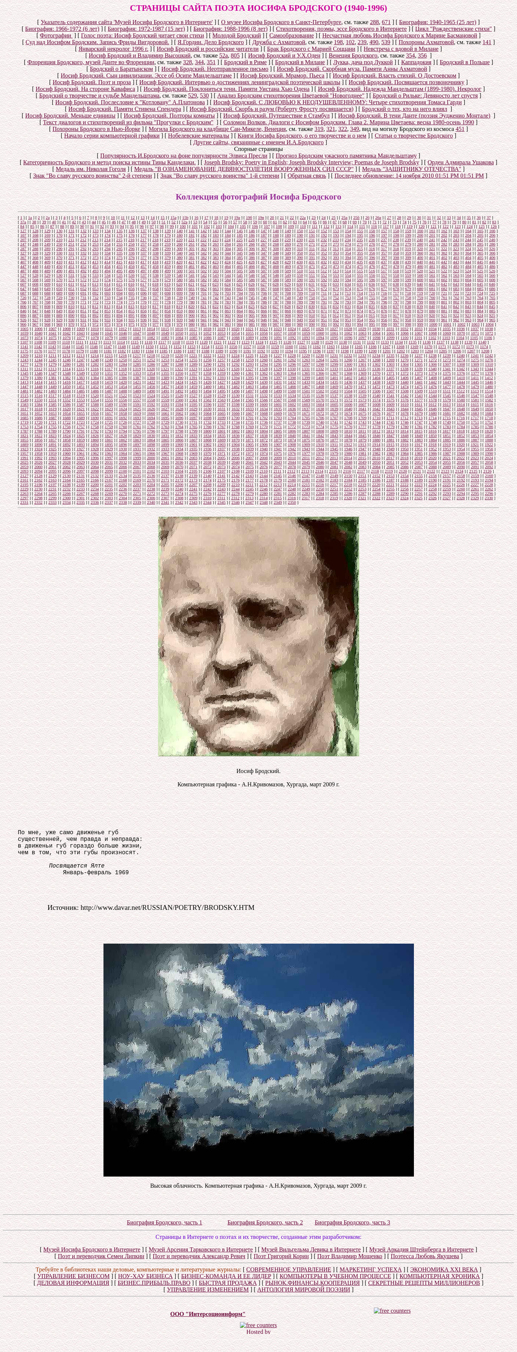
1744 (376, 422)
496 (131, 271)
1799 (193, 431)
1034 (432, 328)
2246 (264, 489)
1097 (362, 337)
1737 (278, 422)
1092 (292, 337)
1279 (52, 364)
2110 (264, 471)
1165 (359, 346)
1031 (390, 328)
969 (59, 324)
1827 (109, 435)
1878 (348, 440)
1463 (250, 386)
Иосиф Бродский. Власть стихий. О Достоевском (394, 75)
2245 (250, 489)
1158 (261, 346)
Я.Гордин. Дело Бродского (211, 42)
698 (168, 293)
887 (35, 315)
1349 (80, 373)
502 (204, 271)
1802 (235, 431)
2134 (123, 475)
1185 (163, 351)
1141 (24, 346)
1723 (80, 422)
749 (300, 297)
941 (204, 320)
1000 (433, 324)
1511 (447, 391)
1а (30, 217)
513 (336, 271)
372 (83, 257)
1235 (390, 355)
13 (143, 217)
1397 (278, 377)
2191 (447, 480)
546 (252, 275)
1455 (137, 386)
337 (144, 253)
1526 (179, 395)
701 (204, 293)
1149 (136, 346)
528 (35, 275)
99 (171, 226)
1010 (94, 328)
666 (252, 288)
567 (23, 279)
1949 (390, 449)
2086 (405, 466)
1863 (137, 440)
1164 (344, 346)
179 (168, 235)
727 (35, 297)
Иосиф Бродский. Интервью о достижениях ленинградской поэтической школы (239, 82)
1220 (179, 355)
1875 (306, 440)
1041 (52, 333)
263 (216, 244)
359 (408, 253)
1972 (235, 453)
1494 (207, 391)
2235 (109, 489)
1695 (165, 417)
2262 (489, 489)
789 (300, 302)
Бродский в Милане (300, 62)
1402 (348, 377)
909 (300, 315)
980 (191, 324)
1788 (38, 431)
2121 (417, 471)
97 (152, 226)
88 (62, 226)
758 (408, 297)
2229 (24, 489)
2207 (193, 484)
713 (348, 293)
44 (94, 222)
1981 (362, 453)
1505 (362, 391)
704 (240, 293)
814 (119, 306)
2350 (292, 502)
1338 (404, 368)
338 (155, 253)
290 (59, 248)
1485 (80, 391)
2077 (278, 466)
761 (444, 297)
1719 (24, 422)
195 (360, 235)
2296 (489, 493)
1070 (461, 333)
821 (203, 306)
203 (456, 235)
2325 (418, 498)
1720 (38, 422)
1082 (151, 337)
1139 (468, 342)
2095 (52, 471)
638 (396, 284)
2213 (278, 484)
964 (480, 320)
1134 (399, 342)
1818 (461, 431)
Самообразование (291, 35)
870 (312, 311)
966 (23, 324)
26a (378, 217)
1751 (475, 422)
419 (167, 262)
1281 (80, 364)
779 (180, 302)
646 (492, 284)
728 (47, 297)
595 (360, 279)
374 (107, 257)
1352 (123, 373)
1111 (79, 342)
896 (144, 315)
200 (420, 235)
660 (180, 288)
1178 (66, 351)
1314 (66, 368)
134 (107, 230)
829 (300, 306)
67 (335, 222)
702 (216, 293)
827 (276, 306)
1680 (433, 413)
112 (326, 226)
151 (312, 230)
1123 (245, 342)
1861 (109, 440)
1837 (250, 435)
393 (336, 257)
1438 (376, 382)
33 (449, 217)
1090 (264, 337)
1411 (475, 377)
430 (300, 262)
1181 (108, 351)
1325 (221, 368)
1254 (179, 360)
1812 (376, 431)
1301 (362, 364)
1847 (390, 435)
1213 (80, 355)
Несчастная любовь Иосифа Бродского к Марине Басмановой (399, 35)
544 (228, 275)
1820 (489, 431)
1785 (475, 426)
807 (35, 306)
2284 (320, 493)
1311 (24, 368)
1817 (446, 431)
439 (408, 262)
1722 (66, 422)
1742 (348, 422)
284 (468, 244)
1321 (165, 368)
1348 (66, 373)
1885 (447, 440)
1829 (137, 435)
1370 (376, 373)
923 (468, 315)
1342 (461, 368)
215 (119, 239)
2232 (66, 489)
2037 (193, 462)
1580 (461, 400)
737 (155, 297)
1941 (278, 449)
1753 (24, 426)
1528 (207, 395)
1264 (320, 360)
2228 (489, 484)
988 (288, 324)
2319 (334, 498)
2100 (123, 471)
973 (107, 324)
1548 (489, 395)
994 (360, 324)
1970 (207, 453)
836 (384, 306)
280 (420, 244)
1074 (38, 337)
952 (336, 320)
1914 (376, 444)
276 (372, 244)
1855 (24, 440)
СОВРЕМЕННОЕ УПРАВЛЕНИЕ (288, 1284)
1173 (470, 346)
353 (336, 253)
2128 (38, 475)
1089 (250, 337)
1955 (475, 449)
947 (276, 320)
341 (191, 253)
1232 (348, 355)
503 (216, 271)
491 (71, 271)
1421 (137, 382)
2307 (165, 498)
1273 (447, 360)
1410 (461, 377)
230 (300, 239)
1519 (80, 395)
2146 (292, 475)
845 (492, 306)
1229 (306, 355)
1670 (292, 413)
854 (119, 311)
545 (240, 275)
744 (240, 297)
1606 (348, 404)
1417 (80, 382)
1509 (419, 391)
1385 (109, 377)
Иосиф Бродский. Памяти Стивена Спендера (124, 109)
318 (396, 248)
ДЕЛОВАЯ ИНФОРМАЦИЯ (73, 1298)
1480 (489, 386)
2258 (433, 489)
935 (131, 320)
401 (432, 257)
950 (312, 320)
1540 (376, 395)
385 (240, 257)
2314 (264, 498)
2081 (334, 466)
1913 (362, 444)
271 (312, 244)
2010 (292, 457)
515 (360, 271)
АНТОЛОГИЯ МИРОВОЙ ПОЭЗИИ (303, 1304)
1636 (292, 409)
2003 (193, 457)
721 (444, 293)
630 (300, 284)
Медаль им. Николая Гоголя (91, 169)
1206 (457, 351)
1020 (235, 328)
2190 (433, 480)
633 (336, 284)
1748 (433, 422)
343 (216, 253)
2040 (235, 462)
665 (240, 288)
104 (231, 226)
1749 (447, 422)
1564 (235, 400)
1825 (80, 435)
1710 (376, 417)
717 (396, 293)
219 (167, 239)
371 (71, 257)
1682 (461, 413)
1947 (362, 449)
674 (348, 288)
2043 (278, 462)
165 (480, 230)
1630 (207, 409)
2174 (207, 480)
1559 (165, 400)
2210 (235, 484)
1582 (489, 400)
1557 (137, 400)
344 (199, 62)
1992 (38, 457)
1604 (320, 404)
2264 (38, 493)
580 (180, 279)
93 (112, 226)
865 (252, 311)
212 (83, 239)
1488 (123, 391)
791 (324, 302)
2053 (419, 462)
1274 (461, 360)
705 (252, 293)
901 (204, 315)
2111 (277, 471)
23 (314, 217)
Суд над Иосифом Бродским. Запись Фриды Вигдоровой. (97, 42)
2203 (137, 484)
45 (104, 222)
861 (204, 311)
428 (276, 262)
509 (288, 271)
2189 (419, 480)
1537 (334, 395)
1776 (348, 426)
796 (384, 302)
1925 (52, 449)
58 (245, 222)
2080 (320, 466)
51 (163, 222)
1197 (331, 351)
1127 (301, 342)
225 (240, 239)
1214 (94, 355)
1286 (151, 364)
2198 (66, 484)
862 (216, 311)
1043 (80, 333)
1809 (334, 431)
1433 (306, 382)
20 (272, 217)
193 (336, 235)
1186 (178, 351)
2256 (405, 489)
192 (324, 235)
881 (444, 311)
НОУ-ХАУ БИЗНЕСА (145, 1291)
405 (480, 257)
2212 (264, 484)
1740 (320, 422)
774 (119, 302)
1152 (178, 346)
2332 (38, 502)
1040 (38, 333)
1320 (151, 368)
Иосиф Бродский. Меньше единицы (70, 115)
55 (215, 222)
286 (492, 244)
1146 (94, 346)
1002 (461, 324)
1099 (390, 337)
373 (95, 257)
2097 (80, 471)
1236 (404, 355)
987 (276, 324)
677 (384, 288)
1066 (405, 333)
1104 (460, 337)
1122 (231, 342)
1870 (235, 440)
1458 (179, 386)
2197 (52, 484)
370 (59, 257)
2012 (320, 457)
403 (456, 257)
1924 (38, 449)
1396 (264, 377)
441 (432, 262)
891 (83, 315)
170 (59, 235)
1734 (235, 422)
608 (35, 284)
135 (119, 230)
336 (131, 253)
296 (131, 248)
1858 (66, 440)
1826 (94, 435)
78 (444, 222)
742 (216, 297)
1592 (151, 404)
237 (384, 239)
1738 (292, 422)
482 (444, 266)
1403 (362, 377)
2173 (193, 480)
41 (64, 222)
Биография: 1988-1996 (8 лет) (230, 29)
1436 (348, 382)
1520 (94, 395)
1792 (94, 431)
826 (264, 306)
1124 (260, 342)
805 (235, 55)
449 (47, 266)
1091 (278, 337)
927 (35, 320)
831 (324, 306)
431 (312, 262)
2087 (419, 466)
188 (276, 235)
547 (264, 275)
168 (35, 235)
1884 (433, 440)
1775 (334, 426)
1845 (362, 435)
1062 (348, 333)
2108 (235, 471)
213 (95, 239)
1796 (151, 431)
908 (288, 315)
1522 (123, 395)
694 (119, 293)
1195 (303, 351)
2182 (320, 480)
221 (191, 239)
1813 (390, 431)
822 (216, 306)
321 (330, 129)
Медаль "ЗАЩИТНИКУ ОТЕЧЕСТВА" (411, 169)
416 (131, 262)
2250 (320, 489)
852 (95, 311)
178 (155, 235)
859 (180, 311)
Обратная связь (306, 175)
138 (155, 230)
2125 (473, 471)
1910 (320, 444)
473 (336, 266)
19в (261, 217)
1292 (235, 364)
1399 (306, 377)
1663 (193, 413)
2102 (151, 471)
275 (360, 244)
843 (468, 306)
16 (196, 217)
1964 (123, 453)
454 (107, 266)
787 (276, 302)
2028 (66, 462)
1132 (371, 342)
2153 (390, 475)
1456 (151, 386)
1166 (373, 346)
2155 (419, 475)
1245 (52, 360)
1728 (151, 422)
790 (312, 302)
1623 (109, 409)
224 (227, 239)
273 (336, 244)
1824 (66, 435)
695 (131, 293)
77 (434, 222)
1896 (123, 444)
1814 (404, 431)
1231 (334, 355)
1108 (38, 342)
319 (319, 129)
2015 (362, 457)
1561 (193, 400)
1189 (219, 351)
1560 (179, 400)
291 (71, 248)
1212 (66, 355)
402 (444, 257)
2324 (404, 498)
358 (396, 253)
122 (445, 226)
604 (468, 279)
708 (288, 293)
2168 (123, 480)
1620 (66, 409)
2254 (376, 489)
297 (144, 248)
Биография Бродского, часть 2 (265, 1237)
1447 (24, 386)
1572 (348, 400)
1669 (278, 413)
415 (119, 262)
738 (168, 297)
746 (264, 297)
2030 (94, 462)
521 (432, 271)
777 (155, 302)
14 (153, 217)
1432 (292, 382)
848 (47, 311)
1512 (461, 391)
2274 (179, 493)
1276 (489, 360)
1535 (306, 395)
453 (95, 266)
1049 (165, 333)
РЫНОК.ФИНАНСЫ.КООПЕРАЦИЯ (312, 1298)
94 (122, 226)
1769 (250, 426)
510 (300, 271)
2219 (362, 484)
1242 (489, 355)
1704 (292, 417)
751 (324, 297)
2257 (419, 489)
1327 (250, 368)
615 (119, 284)
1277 (24, 364)
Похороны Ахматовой (426, 42)
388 (276, 257)
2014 (348, 457)
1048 (151, 333)
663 (216, 288)
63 (295, 222)
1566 (264, 400)
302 (204, 248)
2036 (179, 462)
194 (348, 235)
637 (384, 284)
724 (480, 293)
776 (144, 302)
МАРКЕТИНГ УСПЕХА (371, 1284)
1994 (66, 457)
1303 (390, 364)
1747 (419, 422)
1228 (291, 355)
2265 (52, 493)
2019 (418, 457)
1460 (207, 386)
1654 (66, 413)
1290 (207, 364)
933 (107, 320)
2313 (250, 498)
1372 (405, 373)
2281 (278, 493)
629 (287, 284)
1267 (362, 360)
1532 (264, 395)
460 (180, 266)
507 (264, 271)
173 (95, 235)
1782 (433, 426)
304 (228, 248)
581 (191, 279)
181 (191, 235)
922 (456, 315)
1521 (109, 395)
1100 (405, 337)
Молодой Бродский (237, 35)
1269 (390, 360)
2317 (306, 498)
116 (374, 226)
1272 (433, 360)
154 (348, 230)
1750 (461, 422)
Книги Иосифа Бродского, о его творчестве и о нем (302, 135)
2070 (179, 466)
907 (276, 315)
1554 (94, 400)
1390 (179, 377)
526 (492, 271)
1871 (250, 440)
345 (240, 253)
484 (468, 266)
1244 (38, 360)
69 (355, 222)
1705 (306, 417)
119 (409, 226)
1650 (489, 409)
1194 (289, 351)
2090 (461, 466)
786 (264, 302)
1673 (334, 413)
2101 (137, 471)
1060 (320, 333)
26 (367, 217)
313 (336, 248)
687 (23, 293)
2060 (38, 466)
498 (155, 271)
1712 (404, 417)
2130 (66, 475)
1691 (109, 417)
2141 (221, 475)
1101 (418, 337)
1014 (151, 328)
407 (23, 262)
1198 (344, 351)
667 (264, 288)
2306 (151, 498)
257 (144, 244)
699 (180, 293)
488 (35, 271)
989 (300, 324)
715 (372, 293)
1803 (250, 431)
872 (336, 311)
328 (187, 62)
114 (350, 226)
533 (95, 275)
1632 (235, 409)
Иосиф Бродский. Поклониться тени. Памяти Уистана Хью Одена (227, 89)
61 (275, 222)
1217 (137, 355)
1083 (165, 337)
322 (342, 129)
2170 (151, 480)
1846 (376, 435)
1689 (80, 417)
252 (83, 244)
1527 (193, 395)
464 (228, 266)
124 (470, 226)
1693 (137, 417)
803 (468, 302)
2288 (376, 493)
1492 (179, 391)
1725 (109, 422)
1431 (278, 382)
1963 (109, 453)
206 (492, 235)
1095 (334, 337)
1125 (273, 342)
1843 (334, 435)
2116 (347, 471)
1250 (123, 360)
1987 (447, 453)
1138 (454, 342)
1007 (52, 328)
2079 (306, 466)
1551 (52, 400)
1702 (264, 417)
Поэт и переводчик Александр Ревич (199, 1271)
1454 (123, 386)
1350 (94, 373)
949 (300, 320)
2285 (334, 493)
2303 (109, 498)
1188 (205, 351)
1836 (235, 435)
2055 (447, 462)
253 (95, 244)
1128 (315, 342)
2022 (461, 457)
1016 (179, 328)
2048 (348, 462)
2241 (193, 489)
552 (324, 275)
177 (144, 235)
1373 (419, 373)
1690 (94, 417)
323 (456, 248)
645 (480, 284)
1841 (306, 435)
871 (324, 311)
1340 (432, 368)
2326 (432, 498)
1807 (306, 431)
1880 (376, 440)
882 (456, 311)
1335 (362, 368)
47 (124, 222)
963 (468, 320)
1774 (320, 426)
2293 (447, 493)
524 (468, 271)
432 (324, 262)
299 (168, 248)
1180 (94, 351)
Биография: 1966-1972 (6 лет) (62, 29)
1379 (24, 377)
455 (119, 266)
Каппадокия (416, 62)
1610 (405, 404)
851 (83, 311)
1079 (109, 337)
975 (131, 324)
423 (216, 262)
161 (432, 230)
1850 (433, 435)
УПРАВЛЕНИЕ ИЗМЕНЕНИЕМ (208, 1304)
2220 (376, 484)
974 (119, 324)
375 (119, 257)
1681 (447, 413)
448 (35, 266)
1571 (334, 400)
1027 (334, 328)
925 (492, 315)
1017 (193, 328)
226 (251, 239)
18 (216, 217)
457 (144, 266)
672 (324, 288)
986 (264, 324)
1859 (80, 440)
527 (23, 275)
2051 (390, 462)
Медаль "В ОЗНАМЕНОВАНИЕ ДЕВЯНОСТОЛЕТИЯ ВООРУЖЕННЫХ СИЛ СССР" (244, 169)
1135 (413, 342)
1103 (446, 337)
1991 (24, 457)
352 (324, 253)
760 (432, 297)
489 (47, 271)
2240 (179, 489)
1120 (204, 342)
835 (372, 306)
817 (155, 306)
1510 (433, 391)
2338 (123, 502)
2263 (24, 493)
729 (59, 297)
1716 (461, 417)
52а (223, 55)
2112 (291, 471)
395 (360, 257)
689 (59, 293)
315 (360, 248)
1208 (485, 351)
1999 (137, 457)
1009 (80, 328)
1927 (80, 449)
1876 (320, 440)
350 (300, 253)
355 (360, 253)
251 (71, 244)
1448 (38, 386)
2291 (419, 493)
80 (464, 222)
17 (206, 217)
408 (35, 262)
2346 (235, 502)
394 (348, 257)
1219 (165, 355)
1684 (489, 413)
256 (131, 244)
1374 (433, 373)
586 (252, 279)
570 (59, 279)
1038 (489, 328)
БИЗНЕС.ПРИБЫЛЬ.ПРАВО (154, 1298)
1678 (405, 413)
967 (35, 324)
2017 (390, 457)
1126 (287, 342)
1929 (109, 449)
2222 (404, 484)
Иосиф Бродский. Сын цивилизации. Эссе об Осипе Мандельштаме (146, 75)
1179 (80, 351)
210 (59, 239)
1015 (165, 328)
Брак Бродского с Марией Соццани (311, 49)
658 (155, 288)
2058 (489, 462)
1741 (334, 422)
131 (71, 230)
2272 (151, 493)
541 (191, 275)
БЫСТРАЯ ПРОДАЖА (228, 1298)
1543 (419, 395)
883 (468, 311)
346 (252, 253)
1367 (334, 373)
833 (348, 306)
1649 (475, 409)
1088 (235, 337)
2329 (475, 498)
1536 (320, 395)
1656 (94, 413)
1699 (221, 417)
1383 (80, 377)
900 (191, 315)
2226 (461, 484)
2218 (348, 484)
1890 (38, 444)
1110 (66, 342)
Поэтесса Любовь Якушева (425, 1271)
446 (492, 262)
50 (154, 222)
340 (180, 253)
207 (23, 239)
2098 (94, 471)
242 (444, 239)
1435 (334, 382)
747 (276, 297)
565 (480, 275)
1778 (376, 426)
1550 (38, 400)
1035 (446, 328)
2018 (404, 457)
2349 (278, 502)
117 (386, 226)
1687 (52, 417)
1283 (109, 364)
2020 (432, 457)
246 (492, 239)
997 (396, 324)
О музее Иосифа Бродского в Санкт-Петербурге (281, 22)
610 (59, 284)
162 (444, 230)
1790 (66, 431)
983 (228, 324)
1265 (334, 360)
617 (143, 284)
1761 (137, 426)
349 (354, 129)
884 (480, 311)
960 (432, 320)
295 (119, 248)
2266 (66, 493)
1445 (475, 382)
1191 (247, 351)
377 (144, 257)
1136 (426, 342)
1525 (165, 395)
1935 (193, 449)
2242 (207, 489)
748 (288, 297)
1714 (432, 417)
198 (338, 42)
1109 (52, 342)
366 (492, 253)
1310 (489, 364)
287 (23, 248)
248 (35, 244)
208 (35, 239)
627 (264, 284)
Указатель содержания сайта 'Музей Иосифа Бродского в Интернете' (127, 22)
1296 (292, 364)
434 (348, 262)
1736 (264, 422)
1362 (264, 373)
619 (167, 284)
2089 (447, 466)
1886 (461, 440)
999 (420, 324)
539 (385, 42)
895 (131, 315)
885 (492, 311)
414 (107, 262)
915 (372, 315)
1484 (66, 391)
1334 (348, 368)
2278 (235, 493)
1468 (320, 386)
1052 (207, 333)
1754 (38, 426)
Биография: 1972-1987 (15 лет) (146, 29)
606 (492, 279)
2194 (489, 480)
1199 (359, 351)
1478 (461, 386)
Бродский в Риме (245, 62)
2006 (235, 457)
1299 (334, 364)
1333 (334, 368)
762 (456, 297)
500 (180, 271)
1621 (80, 409)
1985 (419, 453)
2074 (235, 466)
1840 (292, 435)
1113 (107, 342)
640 (420, 284)
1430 (264, 382)
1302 (376, 364)
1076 (66, 337)
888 (47, 315)
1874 (292, 440)
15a (174, 217)
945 (252, 320)
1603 (306, 404)
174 (107, 235)
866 (264, 311)
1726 (123, 422)
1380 (38, 377)
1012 (123, 328)
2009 (278, 457)
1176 (38, 351)
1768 (235, 426)
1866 (179, 440)
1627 (165, 409)
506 (252, 271)
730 (71, 297)
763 (468, 297)
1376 (461, 373)
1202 (400, 351)
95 (132, 226)
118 (398, 226)
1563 (221, 400)
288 (374, 22)
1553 (80, 400)
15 (163, 217)
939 (180, 320)
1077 (80, 337)
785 (252, 302)
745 (252, 297)
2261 (475, 489)
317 (384, 248)
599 (408, 279)
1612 (432, 404)
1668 (264, 413)
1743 (362, 422)
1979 (334, 453)
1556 (123, 400)
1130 (343, 342)
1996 (94, 457)
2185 (362, 480)
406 (492, 257)
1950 (405, 449)
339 (168, 253)
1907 (278, 444)
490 (373, 42)
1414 (38, 382)
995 (372, 324)
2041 (250, 462)
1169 (414, 346)
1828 (123, 435)
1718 (489, 417)
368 (35, 257)
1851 (447, 435)
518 (396, 271)
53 (195, 222)
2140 (207, 475)
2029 (80, 462)
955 (372, 320)
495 (119, 271)
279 (408, 244)
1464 (264, 386)
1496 (235, 391)
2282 (292, 493)
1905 (250, 444)
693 (107, 293)
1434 (320, 382)
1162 (317, 346)
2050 (376, 462)
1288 (179, 364)
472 (324, 266)
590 (300, 279)
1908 (292, 444)
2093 (24, 471)
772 (95, 302)
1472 (376, 386)
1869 (221, 440)
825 (251, 306)
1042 (66, 333)
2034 (151, 462)
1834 (207, 435)
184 (228, 235)
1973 (250, 453)
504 (228, 271)
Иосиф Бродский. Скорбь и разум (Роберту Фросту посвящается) (271, 109)
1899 (165, 444)
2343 (193, 502)
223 (216, 239)
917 (396, 315)
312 (324, 248)
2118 (375, 471)
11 (123, 217)
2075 (250, 466)
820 (191, 306)
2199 (80, 484)
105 (243, 226)
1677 (390, 413)
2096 (66, 471)
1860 (94, 440)
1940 (264, 449)
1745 (390, 422)
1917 (418, 444)
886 (23, 315)
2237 (137, 489)
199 (408, 235)
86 (42, 226)
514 (348, 271)
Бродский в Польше (465, 62)
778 (168, 302)
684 (468, 288)
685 (480, 288)
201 (432, 235)
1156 (233, 346)
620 (180, 284)
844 (480, 306)
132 (83, 230)
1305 (419, 364)
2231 (52, 489)
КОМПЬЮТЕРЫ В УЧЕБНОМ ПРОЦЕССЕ (335, 1291)
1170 (428, 346)
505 (240, 271)
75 (414, 222)
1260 (264, 360)
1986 (433, 453)
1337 (390, 368)
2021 (446, 457)
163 (456, 230)
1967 (165, 453)
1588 (94, 404)
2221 (390, 484)
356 (422, 55)
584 (228, 279)
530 (204, 95)
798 (408, 302)
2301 (80, 498)
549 (288, 275)
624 (227, 284)
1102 (432, 337)
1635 (278, 409)
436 (372, 262)
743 (228, 297)
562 (444, 275)
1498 (264, 391)
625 (240, 284)
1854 (489, 435)
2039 (221, 462)
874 (360, 311)
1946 (348, 449)
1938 (235, 449)
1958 (38, 453)
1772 (292, 426)
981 (204, 324)
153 (336, 230)
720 (432, 293)
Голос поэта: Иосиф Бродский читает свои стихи (142, 35)
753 (348, 297)
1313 (52, 368)
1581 (475, 400)
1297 (306, 364)
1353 (137, 373)
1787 (24, 431)
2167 (109, 480)
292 (83, 248)
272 (324, 244)
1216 (123, 355)
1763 (165, 426)
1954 (461, 449)
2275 (193, 493)
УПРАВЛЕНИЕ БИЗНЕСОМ (73, 1291)
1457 (165, 386)
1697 (193, 417)
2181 (306, 480)
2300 (66, 498)
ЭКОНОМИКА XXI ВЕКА (444, 1284)
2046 (320, 462)
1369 (362, 373)
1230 (320, 355)
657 (144, 288)
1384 (94, 377)
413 (95, 262)
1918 (432, 444)
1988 (461, 453)
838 (408, 306)
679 (408, 288)
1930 (123, 449)
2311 (221, 498)
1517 (52, 395)
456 (131, 266)
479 (408, 266)
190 (300, 235)
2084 (376, 466)
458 (155, 266)
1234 (376, 355)
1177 (52, 351)
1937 (221, 449)
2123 (445, 471)
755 (372, 297)
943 (228, 320)
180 (180, 235)
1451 (80, 386)
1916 (404, 444)
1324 (207, 368)
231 (312, 239)
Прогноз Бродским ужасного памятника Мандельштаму (346, 155)
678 (396, 288)
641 (432, 284)
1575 (390, 400)
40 (54, 222)
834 (360, 306)
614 (107, 284)
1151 (163, 346)
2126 (487, 471)
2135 (137, 475)
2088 (433, 466)
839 (420, 306)
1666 (235, 413)
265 (240, 244)
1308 (461, 364)
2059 (24, 466)
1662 (179, 413)
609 (47, 284)
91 (92, 226)
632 (324, 284)
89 (72, 226)
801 (444, 302)
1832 (179, 435)
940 (191, 320)
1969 (193, 453)
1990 (489, 453)
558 (396, 275)
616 (131, 284)
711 (324, 293)
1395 (250, 377)
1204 (429, 351)
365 (480, 253)
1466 (292, 386)
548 (276, 275)
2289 (390, 493)
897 (155, 315)
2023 (475, 457)
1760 (123, 426)
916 (384, 315)
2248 (292, 489)
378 (155, 257)
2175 (221, 480)
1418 (94, 382)
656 (131, 288)
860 (191, 311)
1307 (447, 364)
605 (480, 279)
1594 (179, 404)
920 (432, 315)
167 (23, 235)
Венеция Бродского (353, 55)
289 (47, 248)
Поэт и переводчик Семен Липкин (101, 1271)
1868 (207, 440)
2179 (278, 480)
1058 (292, 333)
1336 (376, 368)
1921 (475, 444)
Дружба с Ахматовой (278, 42)
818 (167, 306)
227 (264, 239)
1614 (461, 404)
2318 (320, 498)
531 (71, 275)
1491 (165, 391)
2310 (207, 498)
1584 (38, 404)
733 (107, 297)
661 (191, 288)
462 (204, 266)
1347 (52, 373)
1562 (207, 400)
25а (345, 217)
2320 (348, 498)
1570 (320, 400)
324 (468, 248)
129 (47, 230)
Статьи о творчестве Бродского (414, 135)
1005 (24, 328)
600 (420, 279)
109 (291, 226)
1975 (278, 453)
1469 (334, 386)
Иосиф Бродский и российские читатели (208, 49)
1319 (137, 368)
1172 (456, 346)
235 (360, 239)
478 (396, 266)
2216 (320, 484)
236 (372, 239)
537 (144, 275)
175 (119, 235)
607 (23, 284)
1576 (405, 400)
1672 (320, 413)
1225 (250, 355)
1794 (123, 431)
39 (44, 222)
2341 (165, 502)
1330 (291, 368)
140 (180, 230)
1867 (193, 440)
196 (372, 235)
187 (264, 235)
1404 (376, 377)
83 (494, 222)
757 (396, 297)
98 (162, 226)
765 (492, 297)
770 (71, 302)
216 (131, 239)
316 (372, 248)
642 (444, 284)
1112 (93, 342)
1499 (278, 391)
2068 (151, 466)
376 (131, 257)
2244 (235, 489)
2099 (109, 471)
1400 (320, 377)
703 (228, 293)
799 (420, 302)
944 (240, 320)
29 (409, 217)
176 (131, 235)
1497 (250, 391)
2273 (165, 493)
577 (144, 279)
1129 (329, 342)
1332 (320, 368)
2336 (94, 502)
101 (195, 226)
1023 (278, 328)
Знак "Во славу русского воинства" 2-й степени (92, 175)
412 (83, 262)
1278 (38, 364)
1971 (221, 453)
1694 (151, 417)
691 (83, 293)
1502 (320, 391)
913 (348, 315)
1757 (80, 426)
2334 (66, 502)
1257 (221, 360)
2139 (193, 475)
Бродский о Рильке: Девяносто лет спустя (425, 95)
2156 (433, 475)
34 (459, 217)
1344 (489, 368)
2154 (405, 475)
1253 (165, 360)
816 (143, 306)
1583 (24, 404)
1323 (193, 368)
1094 (320, 337)
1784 (461, 426)
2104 (179, 471)
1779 (390, 426)
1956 (489, 449)
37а (23, 222)
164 (468, 230)
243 (456, 239)
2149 (334, 475)
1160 (289, 346)
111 (314, 226)
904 (240, 315)
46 (114, 222)
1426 (207, 382)
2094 (38, 471)
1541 (390, 395)
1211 (52, 355)
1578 (433, 400)
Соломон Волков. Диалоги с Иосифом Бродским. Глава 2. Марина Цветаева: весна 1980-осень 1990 (348, 122)
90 (82, 226)
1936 (207, 449)
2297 (24, 498)
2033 (137, 462)
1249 (109, 360)
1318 (123, 368)
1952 (433, 449)
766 (23, 302)
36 (479, 217)
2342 (179, 502)
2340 (151, 502)
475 (360, 266)
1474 (405, 386)
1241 (475, 355)
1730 (179, 422)
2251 (334, 489)
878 (408, 311)
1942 (292, 449)
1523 (137, 395)
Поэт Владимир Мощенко (349, 1271)
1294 (264, 364)
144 (228, 230)
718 (408, 293)
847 (35, 311)
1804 (264, 431)
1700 (235, 417)
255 (119, 244)
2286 (348, 493)
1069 (447, 333)
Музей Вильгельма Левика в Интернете (311, 1264)
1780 (405, 426)
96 (142, 226)
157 (384, 230)
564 (468, 275)
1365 (306, 373)
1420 (123, 382)
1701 (250, 417)
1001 (447, 324)
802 (456, 302)
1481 (24, 391)
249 (47, 244)
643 (456, 284)
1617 (24, 409)
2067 (137, 466)
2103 (165, 471)
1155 (219, 346)
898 (168, 315)
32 (439, 217)
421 (191, 262)
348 (276, 253)
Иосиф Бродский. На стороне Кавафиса (85, 89)
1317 (109, 368)
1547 (475, 395)
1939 (250, 449)
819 (180, 306)
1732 (207, 422)
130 (59, 230)
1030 (376, 328)
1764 (179, 426)
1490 (151, 391)
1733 (221, 422)
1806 (292, 431)
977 (155, 324)
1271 (419, 360)
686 (492, 288)
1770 (264, 426)
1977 (306, 453)
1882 (405, 440)
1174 (484, 346)
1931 (137, 449)
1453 (109, 386)
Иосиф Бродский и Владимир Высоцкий (140, 55)
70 (365, 222)
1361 (250, 373)
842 (456, 306)
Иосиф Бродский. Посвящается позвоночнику (406, 82)
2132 (94, 475)
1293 (250, 364)
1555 (109, 400)
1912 (348, 444)
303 (216, 248)
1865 (165, 440)
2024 (489, 457)
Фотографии (56, 35)
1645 (419, 409)
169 (47, 235)
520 (420, 271)
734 (119, 297)
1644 (405, 409)
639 (408, 284)
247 (23, 244)
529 (192, 95)
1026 (320, 328)
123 (457, 226)
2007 (250, 457)
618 (155, 284)
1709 (362, 417)
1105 (474, 337)
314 (348, 248)
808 (47, 306)
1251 (137, 360)
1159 (275, 346)
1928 (94, 449)
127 (23, 230)
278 (396, 244)
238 (396, 239)
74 (404, 222)
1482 (38, 391)
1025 (306, 328)
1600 (264, 404)
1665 (221, 413)
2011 (306, 457)
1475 (419, 386)
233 (336, 239)
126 (494, 226)
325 (480, 248)
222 (203, 239)
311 (312, 248)
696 (144, 293)
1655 (80, 413)
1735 (250, 422)
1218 (151, 355)
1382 (66, 377)
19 (226, 217)
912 (336, 315)
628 (276, 284)
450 (59, 266)
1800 (207, 431)
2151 (362, 475)
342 (204, 253)
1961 (80, 453)
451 (459, 129)
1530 (235, 395)
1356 (179, 373)
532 (83, 275)
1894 (94, 444)
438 (396, 262)
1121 (218, 342)
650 (59, 288)
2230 (38, 489)
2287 (362, 493)
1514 (489, 391)
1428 (235, 382)
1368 (348, 373)
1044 (94, 333)
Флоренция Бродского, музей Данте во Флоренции (90, 62)
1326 (235, 368)
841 (444, 306)
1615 (475, 404)
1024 (291, 328)
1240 (461, 355)
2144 (264, 475)
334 (107, 253)
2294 (461, 493)
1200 (373, 351)
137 (144, 230)
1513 (475, 391)
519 (408, 271)
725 (492, 293)
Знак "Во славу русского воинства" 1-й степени (219, 175)
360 (420, 253)
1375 (447, 373)
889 (59, 315)
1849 (419, 435)
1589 (109, 404)
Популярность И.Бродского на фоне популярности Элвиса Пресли (183, 155)
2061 (52, 466)
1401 (334, 377)
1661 (165, 413)
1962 (94, 453)
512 (324, 271)
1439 (390, 382)
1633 (250, 409)
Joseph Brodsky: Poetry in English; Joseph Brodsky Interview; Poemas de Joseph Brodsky (311, 162)
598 (396, 279)
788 (288, 302)
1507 (390, 391)
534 (107, 275)
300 (180, 248)
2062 (66, 466)
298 (155, 248)
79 (454, 222)
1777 (362, 426)
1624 (123, 409)
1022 (264, 328)
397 (384, 257)
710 (312, 293)
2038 (207, 462)
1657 (109, 413)
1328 (264, 368)
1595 (193, 404)
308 (276, 248)
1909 (306, 444)
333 (95, 253)
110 (303, 226)
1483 (52, 391)
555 (360, 275)
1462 (235, 386)
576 (131, 279)
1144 (66, 346)
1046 (123, 333)
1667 (250, 413)
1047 (137, 333)
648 (35, 288)
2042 (264, 462)
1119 (190, 342)
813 (107, 306)
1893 (80, 444)
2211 (250, 484)
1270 (405, 360)
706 (264, 293)
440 (420, 262)
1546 (461, 395)
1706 (320, 417)
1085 (193, 337)
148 (276, 230)
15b (185, 217)
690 (71, 293)
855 (131, 311)
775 (131, 302)
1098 (376, 337)
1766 (207, 426)
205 (480, 235)
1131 (357, 342)
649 (47, 288)
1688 (66, 417)
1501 (306, 391)
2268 (94, 493)
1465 (278, 386)
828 (287, 306)
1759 (109, 426)
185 (240, 235)
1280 (66, 364)
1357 (193, 373)
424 (227, 262)
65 (315, 222)
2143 (250, 475)
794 (360, 302)
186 (252, 235)
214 (107, 239)
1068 (433, 333)
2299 (52, 498)
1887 (475, 440)
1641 (362, 409)
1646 (433, 409)
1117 (162, 342)
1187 (191, 351)
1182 (122, 351)
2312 (235, 498)
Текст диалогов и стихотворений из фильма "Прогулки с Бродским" (128, 122)
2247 (278, 489)
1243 (24, 360)
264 (228, 244)
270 (300, 244)
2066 (123, 466)
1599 (250, 404)
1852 (461, 435)
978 (168, 324)
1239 (446, 355)
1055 (250, 333)
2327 (446, 498)
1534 (292, 395)
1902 (207, 444)
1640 (348, 409)
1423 (165, 382)
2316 (291, 498)
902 (216, 315)
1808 (320, 431)
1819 (475, 431)
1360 (235, 373)
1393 (221, 377)
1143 (52, 346)
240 (420, 239)
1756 (66, 426)
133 (95, 230)
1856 (38, 440)
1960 (66, 453)
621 (191, 284)
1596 (207, 404)
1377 (475, 373)
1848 (405, 435)
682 (444, 288)
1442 (433, 382)
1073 (24, 337)
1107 (24, 342)
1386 (123, 377)
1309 (475, 364)
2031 (109, 462)
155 (360, 230)
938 (168, 320)
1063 (362, 333)
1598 (235, 404)
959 (420, 320)
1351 (109, 373)
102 (350, 42)
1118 (176, 342)
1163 (331, 346)
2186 (376, 480)
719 (420, 293)
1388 (151, 377)
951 (324, 320)
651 (71, 288)
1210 (38, 355)
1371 (390, 373)
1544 (433, 395)
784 (240, 302)
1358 (207, 373)
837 (396, 306)
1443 (447, 382)
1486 (94, 391)
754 (360, 297)
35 (469, 217)
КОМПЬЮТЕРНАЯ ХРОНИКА (439, 1291)
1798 (179, 431)
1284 (123, 364)
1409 (447, 377)
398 (396, 257)
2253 (362, 489)
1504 (348, 391)
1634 (264, 409)
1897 (137, 444)
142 (204, 230)
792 (336, 302)
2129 (52, 475)
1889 (24, 444)
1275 (475, 360)
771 (83, 302)
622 (203, 284)
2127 (24, 475)
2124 (459, 471)
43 (84, 222)
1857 (52, 440)
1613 (446, 404)
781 (204, 302)
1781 (419, 426)
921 (444, 315)
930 (71, 320)
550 (300, 275)
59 (255, 222)
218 (155, 239)
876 (384, 311)
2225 (446, 484)
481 (432, 266)
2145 (278, 475)
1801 (221, 431)
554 (348, 275)
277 (384, 244)
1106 (488, 337)
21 (282, 217)
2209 (221, 484)
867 (276, 311)
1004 (489, 324)
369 (47, 257)
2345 (221, 502)
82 (484, 222)
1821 (24, 435)
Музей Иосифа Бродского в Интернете (92, 1264)
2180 (292, 480)
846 (23, 311)
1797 (165, 431)
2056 (461, 462)
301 (191, 248)
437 (384, 262)
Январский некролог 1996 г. (113, 49)
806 (23, 306)
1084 (179, 337)
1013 (137, 328)
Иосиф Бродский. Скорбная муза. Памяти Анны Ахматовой (352, 69)
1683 (475, 413)
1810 (348, 431)
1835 (221, 435)
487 (23, 271)
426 (251, 262)
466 (252, 266)
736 (144, 297)
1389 (165, 377)
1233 (362, 355)
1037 (475, 328)
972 (95, 324)
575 (119, 279)
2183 (334, 480)
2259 (447, 489)
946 (264, 320)
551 (312, 275)
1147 (108, 346)
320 (420, 248)
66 (325, 222)
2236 (123, 489)
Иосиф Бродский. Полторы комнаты (169, 115)
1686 (38, 417)
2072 (207, 466)
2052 (405, 462)
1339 (418, 368)
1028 (348, 328)
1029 (362, 328)
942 (216, 320)
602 (444, 279)
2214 (291, 484)
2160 (489, 475)
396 (372, 257)
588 (276, 279)
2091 (475, 466)
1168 (400, 346)
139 (168, 230)
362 (444, 253)
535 (119, 275)
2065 (109, 466)
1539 (362, 395)
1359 (221, 373)
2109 (250, 471)
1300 (348, 364)
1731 (193, 422)
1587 (80, 404)
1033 (418, 328)
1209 (24, 355)
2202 (123, 484)
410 (59, 262)
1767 (221, 426)
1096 (348, 337)
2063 (80, 466)
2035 (165, 462)
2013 (334, 457)
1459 (193, 386)
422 (203, 262)
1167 (386, 346)
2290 (405, 493)
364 (468, 253)
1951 (419, 449)
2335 (80, 502)
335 (119, 253)
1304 (405, 364)
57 (235, 222)
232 (324, 239)
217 (143, 239)
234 (348, 239)
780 (191, 302)
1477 (447, 386)
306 (252, 248)
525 (480, 271)
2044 (292, 462)
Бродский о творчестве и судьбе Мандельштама (99, 95)
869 (300, 311)
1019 (221, 328)
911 (324, 315)
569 (47, 279)
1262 (292, 360)
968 (47, 324)
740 (191, 297)
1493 (193, 391)
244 (468, 239)
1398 (292, 377)
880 (432, 311)
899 (180, 315)
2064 (94, 466)
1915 (390, 444)
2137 (165, 475)
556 (372, 275)
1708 (348, 417)
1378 (489, 373)
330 (59, 253)
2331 (24, 502)
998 (408, 324)
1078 (94, 337)
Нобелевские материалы (198, 135)
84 (22, 226)
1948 (376, 449)
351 (211, 62)
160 (420, 230)
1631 (221, 409)
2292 (433, 493)
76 (424, 222)
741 (204, 297)
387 (264, 257)
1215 (109, 355)
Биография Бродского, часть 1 (164, 1237)
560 (420, 275)
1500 (292, 391)
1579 (447, 400)
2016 (376, 457)
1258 (235, 360)
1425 (193, 382)
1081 (137, 337)
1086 (207, 337)
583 (216, 279)
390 (300, 257)
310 (300, 248)
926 (23, 320)
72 (384, 222)
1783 (447, 426)
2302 (94, 498)
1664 (207, 413)
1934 (179, 449)
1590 (123, 404)
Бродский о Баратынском (121, 69)
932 (95, 320)
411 (71, 262)
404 (468, 257)
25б (356, 217)
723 (468, 293)
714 (360, 293)
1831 (165, 435)
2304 (123, 498)
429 (287, 262)
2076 (264, 466)
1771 (278, 426)
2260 (461, 489)
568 (35, 279)
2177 (250, 480)
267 (264, 244)
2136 (151, 475)
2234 (94, 489)
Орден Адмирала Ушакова (461, 162)
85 (32, 226)
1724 (94, 422)
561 (432, 275)
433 (336, 262)
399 (408, 257)
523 (456, 271)
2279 (250, 493)
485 (480, 266)
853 (107, 311)
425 (240, 262)
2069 (165, 466)
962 (456, 320)
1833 (193, 435)
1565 (250, 400)
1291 (221, 364)
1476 (433, 386)
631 (312, 284)
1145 (80, 346)
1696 (179, 417)
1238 (432, 355)
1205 (443, 351)
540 (180, 275)
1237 (418, 355)
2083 (362, 466)
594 (348, 279)
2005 (221, 457)
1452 (94, 386)
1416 (66, 382)
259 (168, 244)
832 (336, 306)
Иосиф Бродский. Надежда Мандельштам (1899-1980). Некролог (399, 89)
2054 (433, 462)
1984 (405, 453)
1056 (264, 333)
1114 (121, 342)
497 (144, 271)
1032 (404, 328)
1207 (471, 351)
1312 (38, 368)
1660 (151, 413)
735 (131, 297)
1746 (405, 422)
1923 (24, 449)
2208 (207, 484)
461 (191, 266)
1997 (109, 457)
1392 (207, 377)
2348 (264, 502)
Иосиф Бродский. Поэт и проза (92, 82)
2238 (151, 489)
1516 (38, 395)
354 (410, 55)
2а (48, 217)
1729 (165, 422)
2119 (389, 471)
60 (265, 222)
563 (456, 275)
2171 (165, 480)
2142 (235, 475)
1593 (165, 404)
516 (372, 271)
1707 (334, 417)
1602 (292, 404)
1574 (376, 400)
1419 (109, 382)
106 (255, 226)
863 (228, 311)
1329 (278, 368)
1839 (278, 435)
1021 (250, 328)
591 (312, 279)
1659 (137, 413)
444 (468, 262)
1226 (264, 355)
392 (324, 257)
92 (102, 226)
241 (432, 239)
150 (300, 230)
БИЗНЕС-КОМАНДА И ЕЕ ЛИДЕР (226, 1291)
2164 (66, 480)
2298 (38, 498)
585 (240, 279)
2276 (207, 493)
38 (34, 222)
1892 (66, 444)
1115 (135, 342)
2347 (250, 502)
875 (372, 311)
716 (384, 293)
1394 (235, 377)
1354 (151, 373)
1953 (447, 449)
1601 (278, 404)
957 (396, 320)
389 (288, 257)
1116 (148, 342)
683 (456, 288)
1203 (415, 351)
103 (219, 226)
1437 (362, 382)
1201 (387, 351)
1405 (390, 377)
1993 (52, 457)
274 (348, 244)
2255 (390, 489)
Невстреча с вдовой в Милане (401, 49)
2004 (207, 457)
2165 (80, 480)
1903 (221, 444)
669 (288, 288)
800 (432, 302)
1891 (52, 444)
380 (180, 257)
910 (312, 315)
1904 (235, 444)
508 (276, 271)
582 (204, 279)
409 (47, 262)
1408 (433, 377)
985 (252, 324)
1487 (109, 391)
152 (324, 230)
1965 (137, 453)
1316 (94, 368)
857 (155, 311)
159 (408, 230)
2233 (80, 489)
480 (420, 266)
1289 (193, 364)
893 (107, 315)
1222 (207, 355)
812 (95, 306)
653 (95, 288)
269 (288, 244)
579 (168, 279)
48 (134, 222)
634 (348, 284)
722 (456, 293)
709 (300, 293)
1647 (447, 409)
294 (107, 248)
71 (374, 222)
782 (216, 302)
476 (372, 266)
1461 (221, 386)
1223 (221, 355)
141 (487, 42)
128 (35, 230)
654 (107, 288)
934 (119, 320)
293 (95, 248)
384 (228, 257)
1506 (376, 391)
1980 (348, 453)
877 (396, 311)
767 (35, 302)
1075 (52, 337)
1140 (482, 342)
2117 (361, 471)
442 (444, 262)
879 (420, 311)
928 (47, 320)
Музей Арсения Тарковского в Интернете (201, 1264)
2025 (24, 462)
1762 (151, 426)
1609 (390, 404)
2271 (137, 493)
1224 (235, 355)
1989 (475, 453)
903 (228, 315)
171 (71, 235)
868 (288, 311)
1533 (278, 395)
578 (155, 279)
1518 (66, 395)
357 (384, 253)
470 (300, 266)
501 (191, 271)
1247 (80, 360)
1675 (362, 413)
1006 (38, 328)
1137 (441, 342)
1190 (233, 351)
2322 (376, 498)
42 (74, 222)
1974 (264, 453)
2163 (52, 480)
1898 (151, 444)
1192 (261, 351)
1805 (278, 431)
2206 (179, 484)
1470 (348, 386)
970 (71, 324)
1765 (193, 426)
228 (276, 239)
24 (324, 217)
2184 (348, 480)
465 (240, 266)
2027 (52, 462)
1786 (489, 426)
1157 (247, 346)
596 (372, 279)
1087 (221, 337)
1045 (109, 333)
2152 (376, 475)
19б (249, 217)
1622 (94, 409)
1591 (137, 404)
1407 (419, 377)
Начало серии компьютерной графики (111, 135)
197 (384, 235)
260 (180, 244)
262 (204, 244)
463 (216, 266)
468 (276, 266)
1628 (179, 409)
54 (205, 222)
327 (23, 253)
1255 (193, 360)
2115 (333, 471)
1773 (306, 426)
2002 (179, 457)
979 (180, 324)
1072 (489, 333)
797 (396, 302)
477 (384, 266)
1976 (292, 453)
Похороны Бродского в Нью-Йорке (97, 129)
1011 (109, 328)
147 (264, 230)
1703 (278, 417)
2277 (221, 493)
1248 (94, 360)
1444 (461, 382)
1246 (66, 360)
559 (408, 275)
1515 (24, 395)
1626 (151, 409)
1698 (207, 417)
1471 (362, 386)
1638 (320, 409)
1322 (179, 368)
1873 (278, 440)
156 (372, 230)
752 (336, 297)
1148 (122, 346)
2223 (418, 484)
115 (362, 226)
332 (83, 253)
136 (131, 230)
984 (240, 324)
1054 (235, 333)
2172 (179, 480)
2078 (292, 466)
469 (288, 266)
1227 (278, 355)
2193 (475, 480)
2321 (362, 498)
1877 (334, 440)
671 (386, 22)
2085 (390, 466)
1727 (137, 422)
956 (384, 320)
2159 (475, 475)
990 (312, 324)
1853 (475, 435)
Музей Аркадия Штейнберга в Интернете (421, 1264)
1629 (193, 409)
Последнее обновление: (409, 175)
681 (432, 288)
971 (83, 324)
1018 (207, 328)
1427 (221, 382)
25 (334, 217)
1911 (334, 444)
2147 (306, 475)
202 (444, 235)
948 (288, 320)
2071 (193, 466)
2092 (489, 466)
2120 (403, 471)
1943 (306, 449)
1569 (306, 400)
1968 (179, 453)
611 (71, 284)
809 (59, 306)
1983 (390, 453)
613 (95, 284)
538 (155, 275)
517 (384, 271)
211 (71, 239)
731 (83, 297)
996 (384, 324)
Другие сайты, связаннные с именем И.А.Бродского (258, 142)
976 (144, 324)
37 (489, 217)
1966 (151, 453)
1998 (123, 457)
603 (456, 279)
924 (480, 315)
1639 (334, 409)
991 (324, 324)
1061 (334, 333)
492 (83, 271)
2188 (405, 480)
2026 (38, 462)
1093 (306, 337)
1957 (24, 453)
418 (155, 262)
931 (83, 320)
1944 (320, 449)
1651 (24, 413)
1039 (24, 333)
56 (225, 222)
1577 (419, 400)
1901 (193, 444)
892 (95, 315)
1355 (165, 373)
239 (362, 42)
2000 (151, 457)
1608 (376, 404)
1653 (52, 413)
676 (372, 288)
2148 (320, 475)
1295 (278, 364)
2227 (475, 484)
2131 (80, 475)
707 (276, 293)
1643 (390, 409)
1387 (137, 377)
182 (204, 235)
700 (191, 293)
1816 (432, 431)
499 (168, 271)
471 (312, 266)
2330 (489, 498)
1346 (38, 373)
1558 (151, 400)
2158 (461, 475)
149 (288, 230)
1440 (405, 382)
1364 (292, 373)
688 (35, 293)
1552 (66, 400)
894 (119, 315)
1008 (66, 328)
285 (480, 244)
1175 (24, 351)
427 (264, 262)
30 (419, 217)
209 (47, 239)
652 (83, 288)
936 (144, 320)
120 (421, 226)
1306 (433, 364)
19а (237, 217)
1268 (376, 360)
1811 (362, 431)
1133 (385, 342)
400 (420, 257)
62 (285, 222)
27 (389, 217)
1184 (150, 351)
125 (481, 226)
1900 (179, 444)
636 (372, 284)
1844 (348, 435)
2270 (123, 493)
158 (396, 230)
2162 (38, 480)
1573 (362, 400)
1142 (38, 346)
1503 (334, 391)
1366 (320, 373)
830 (312, 306)
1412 (489, 377)
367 (23, 257)
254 (107, 244)
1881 (390, 440)
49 (144, 222)
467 (264, 266)
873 (348, 311)
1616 (489, 404)
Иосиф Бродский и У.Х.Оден (284, 55)
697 (155, 293)
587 (264, 279)
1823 (52, 435)
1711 (390, 417)
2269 (109, 493)
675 (360, 288)
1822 (38, 435)
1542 (405, 395)
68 (345, 222)
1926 (66, 449)
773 (107, 302)
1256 (207, 360)
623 (216, 284)
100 (183, 226)
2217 (334, 484)
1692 (123, 417)
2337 (109, 502)
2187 (390, 480)
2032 (123, 462)
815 (131, 306)
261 (191, 244)
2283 (306, 493)
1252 (151, 360)
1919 (446, 444)
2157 (447, 475)
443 (456, 262)
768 (47, 302)
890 (71, 315)
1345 (24, 373)
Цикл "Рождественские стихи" (453, 29)
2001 (165, 457)
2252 (348, 489)
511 (312, 271)
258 (155, 244)
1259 (250, 360)
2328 (461, 498)
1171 (442, 346)
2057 (475, 462)
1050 (179, 333)
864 (240, 311)
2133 (109, 475)
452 (83, 266)
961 (444, 320)
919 (420, 315)
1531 (250, 395)
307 (264, 248)
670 (300, 288)
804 (480, 302)
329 (47, 253)
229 (287, 239)
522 (444, 271)
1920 (461, 444)
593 (336, 279)
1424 (179, 382)
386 (252, 257)
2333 (52, 502)
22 (292, 217)
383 (216, 257)
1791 (80, 431)
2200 (94, 484)
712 (336, 293)
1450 (66, 386)
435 (360, 262)
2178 (264, 480)
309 (288, 248)
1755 (52, 426)
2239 (165, 489)
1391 (193, 377)
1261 (278, 360)
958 (408, 320)
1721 (52, 422)
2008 (264, 457)
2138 (179, 475)
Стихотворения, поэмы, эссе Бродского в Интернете (341, 29)
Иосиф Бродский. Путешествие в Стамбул (276, 115)
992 (336, 324)
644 (468, 284)
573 (95, 279)
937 (155, 320)
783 (228, 302)
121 (434, 226)
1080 (123, 337)
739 (180, 297)
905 (252, 315)
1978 (320, 453)
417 (143, 262)
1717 (475, 417)
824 (240, 306)
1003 (475, 324)
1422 (151, 382)
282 (444, 244)
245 (480, 239)
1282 (94, 364)
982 (216, 324)
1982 (376, 453)
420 (180, 262)
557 (384, 275)
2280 (264, 493)
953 (348, 320)
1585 (52, 404)
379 (168, 257)
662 (204, 288)
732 (95, 297)
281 (432, 244)
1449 (52, 386)
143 (216, 230)
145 (240, 230)
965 (492, 320)
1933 (165, 449)
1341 (446, 368)
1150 (150, 346)
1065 (390, 333)
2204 (151, 484)
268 (276, 244)
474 (348, 266)
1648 (461, 409)
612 (83, 284)
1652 (38, 413)
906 (264, 315)
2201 (109, 484)
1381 (52, 377)
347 (264, 253)
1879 (362, 440)
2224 (432, 484)
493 (95, 271)
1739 (306, 422)
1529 (221, 395)
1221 (193, 355)
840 (432, 306)
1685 (24, 417)
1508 (405, 391)
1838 (264, 435)
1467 (306, 386)
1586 (66, 404)
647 (23, 288)
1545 (447, 395)
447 (23, 266)
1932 (151, 449)
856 (144, 311)
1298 (320, 364)
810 (71, 306)
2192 (461, 480)
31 (429, 217)
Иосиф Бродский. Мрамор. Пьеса (282, 75)
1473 (390, 386)
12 (133, 217)
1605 (334, 404)
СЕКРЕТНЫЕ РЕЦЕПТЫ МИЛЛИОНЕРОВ (424, 1298)
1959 (52, 453)
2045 (306, 462)
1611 (419, 404)
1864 (151, 440)
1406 (405, 377)
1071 (475, 333)
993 (348, 324)
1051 (193, 333)
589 (288, 279)
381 (191, 257)
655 (119, 288)
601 (432, 279)
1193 (275, 351)
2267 (80, 493)
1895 (109, 444)
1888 (489, 440)
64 (305, 222)
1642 (376, 409)
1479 (475, 386)
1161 (303, 346)
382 (204, 257)
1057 (278, 333)
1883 (419, 440)
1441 (419, 382)
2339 (137, 502)
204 (468, 235)
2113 (305, 471)
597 (384, 279)
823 (227, 306)
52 (173, 222)
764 (480, 297)
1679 (419, 413)
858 (168, 311)
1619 (52, 409)
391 (312, 257)
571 (71, 279)
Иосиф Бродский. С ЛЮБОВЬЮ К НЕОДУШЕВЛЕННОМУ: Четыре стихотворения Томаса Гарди (337, 102)
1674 (348, 413)
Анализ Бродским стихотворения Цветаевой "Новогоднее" (291, 95)
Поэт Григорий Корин (281, 1271)
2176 (235, 480)
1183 (136, 351)
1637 (306, 409)
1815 (418, 431)
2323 (390, 498)
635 (360, 284)
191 (312, 235)
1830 (151, 435)
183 (216, 235)
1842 (320, 435)
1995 (80, 457)
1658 (123, 413)
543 (216, 275)
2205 (165, 484)
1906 (264, 444)
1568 (292, 400)
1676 (376, 413)
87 (52, 226)
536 (131, 275)
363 (456, 253)
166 (492, 230)
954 (360, 320)
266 (252, 244)
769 (59, 302)
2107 (221, 471)
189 (288, 235)
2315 (278, 498)
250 (59, 244)
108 (279, 226)
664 (228, 288)
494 (107, 271)
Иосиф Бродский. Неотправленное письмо (214, 69)
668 (276, 288)
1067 (419, 333)
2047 (334, 462)
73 (394, 222)
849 (59, 311)
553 (336, 275)
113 (338, 226)
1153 (191, 346)
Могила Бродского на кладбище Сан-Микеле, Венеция (217, 129)
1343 (475, 368)
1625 (137, 409)
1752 (489, 422)
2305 (137, 498)
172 (83, 235)
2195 (24, 484)
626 (251, 284)
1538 (348, 395)
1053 (221, 333)
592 (324, 279)
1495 (221, 391)
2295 (475, 493)
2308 (179, 498)
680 (420, 288)
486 (492, 266)
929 (59, 320)
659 (168, 288)
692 (95, 293)
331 (71, 253)
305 (240, 248)
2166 (94, 480)
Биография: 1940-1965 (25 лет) (437, 22)
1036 (461, 328)
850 (71, 311)
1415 (52, 382)
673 (336, 288)
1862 (123, 440)
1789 (52, 431)
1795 (137, 431)
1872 (264, 440)
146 (252, 230)
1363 (278, 373)
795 (372, 302)
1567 (278, 400)
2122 (431, 471)
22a (303, 217)
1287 (165, 364)
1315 (80, 368)
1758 (94, 426)
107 (267, 226)
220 (180, 239)
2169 (137, 480)
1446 (489, 382)
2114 (319, 471)
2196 (38, 484)
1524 (151, 395)
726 (23, 297)
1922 (489, 444)
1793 (109, 431)
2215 (306, 484)
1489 (137, 391)
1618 (38, 409)
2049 (362, 462)
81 (474, 222)
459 (168, 266)
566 (492, 275)
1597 (221, 404)
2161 (24, 480)
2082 (348, 466)
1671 (306, 413)
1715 (446, 417)
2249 (306, 489)
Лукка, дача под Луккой (363, 62)
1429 (250, 382)
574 (107, 279)
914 (360, 315)
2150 (348, 475)
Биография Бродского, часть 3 (352, 1237)
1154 (205, 346)
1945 (334, 449)
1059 (306, 333)
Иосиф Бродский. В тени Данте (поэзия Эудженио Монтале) (414, 115)
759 (420, 297)
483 (456, 266)
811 (83, 306)
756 (384, 297)
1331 (306, 368)
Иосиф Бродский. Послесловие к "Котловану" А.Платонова (130, 102)
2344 (207, 502)
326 (492, 248)
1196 (317, 351)
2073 (221, 466)
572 (83, 279)
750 (312, 297)
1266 (348, 360)
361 (432, 253)
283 (456, 244)
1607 (362, 404)
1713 (418, 417)
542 (204, 275)
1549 (24, 400)
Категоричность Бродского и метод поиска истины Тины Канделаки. (109, 162)
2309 (193, 498)
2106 (207, 471)
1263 (306, 360)
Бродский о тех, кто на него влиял (404, 109)
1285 (137, 364)
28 (399, 217)
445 (480, 262)
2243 (221, 489)
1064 (376, 333)
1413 (24, 382)
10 (113, 217)
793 (348, 302)
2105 (193, 471)
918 (408, 315)
